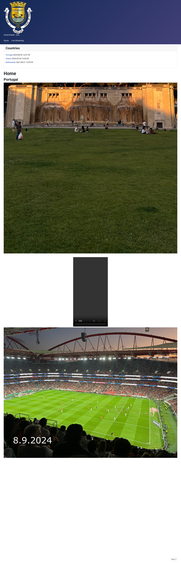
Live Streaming (18, 40)
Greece (8, 58)
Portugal (9, 55)
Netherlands (11, 62)
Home (6, 40)
